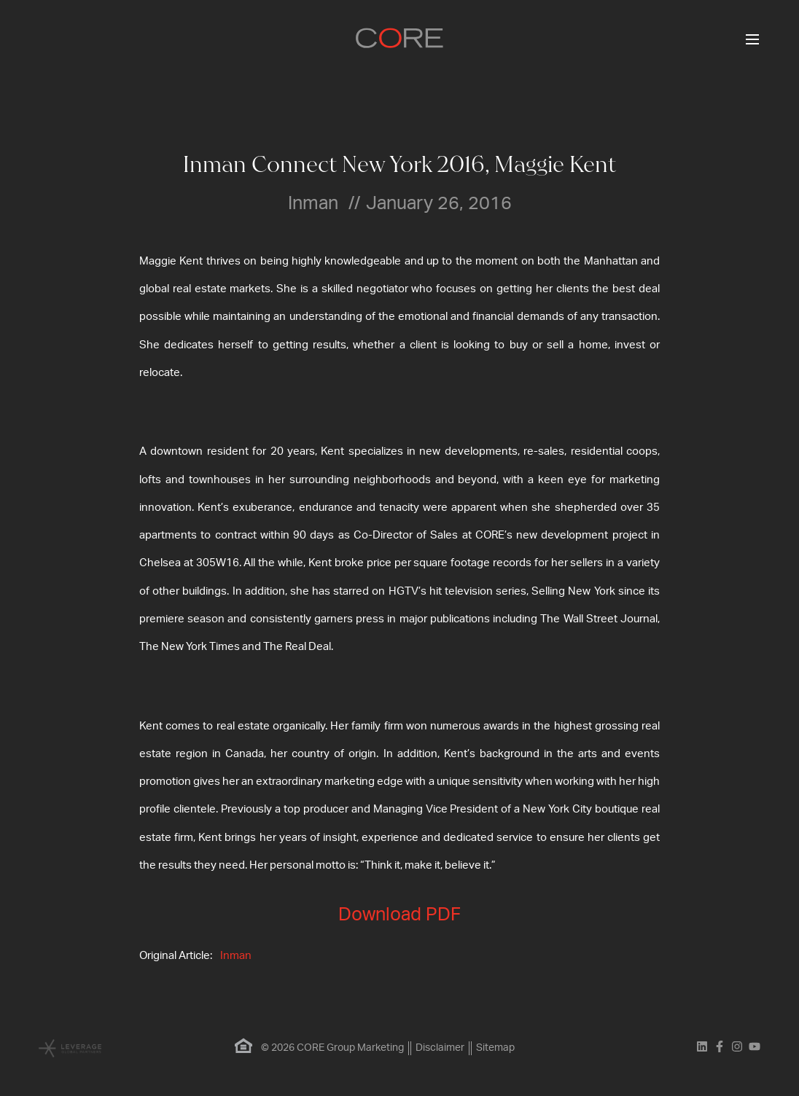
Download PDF (399, 915)
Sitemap (495, 1048)
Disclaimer (440, 1048)
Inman (236, 955)
